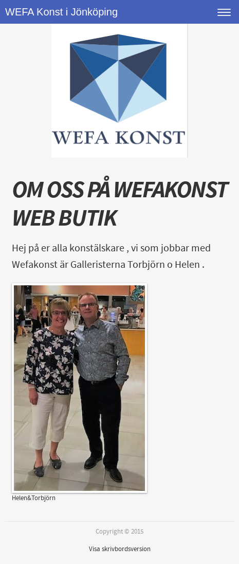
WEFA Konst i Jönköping (61, 12)
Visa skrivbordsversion (120, 549)
